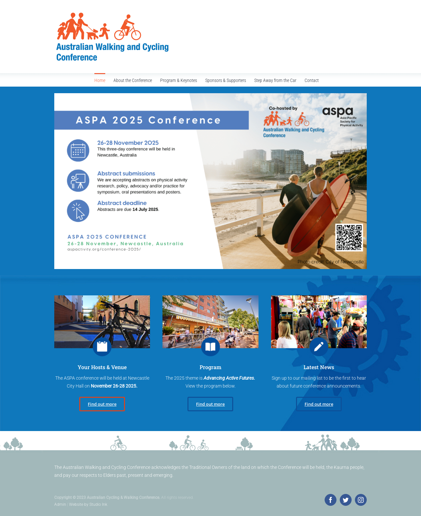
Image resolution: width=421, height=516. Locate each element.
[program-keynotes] (102, 297)
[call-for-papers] (210, 297)
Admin (60, 504)
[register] (319, 297)
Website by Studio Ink (88, 504)
